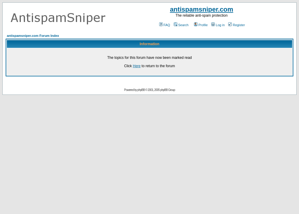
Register (236, 25)
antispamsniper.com (201, 9)
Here (136, 66)
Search (181, 25)
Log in (218, 25)
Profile (201, 25)
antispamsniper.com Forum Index (33, 35)
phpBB (141, 90)
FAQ (164, 25)
